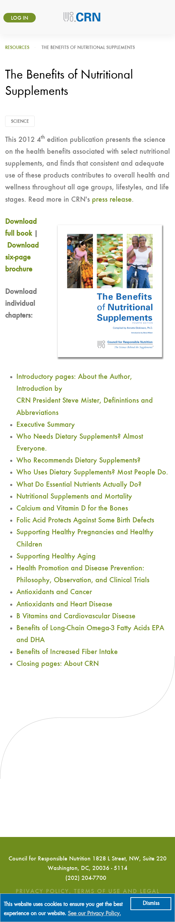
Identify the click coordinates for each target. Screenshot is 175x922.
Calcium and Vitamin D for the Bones (72, 508)
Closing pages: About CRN (57, 664)
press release (112, 199)
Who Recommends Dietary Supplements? (78, 460)
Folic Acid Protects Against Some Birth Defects (85, 520)
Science (20, 121)
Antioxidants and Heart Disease (64, 604)
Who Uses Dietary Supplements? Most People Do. (92, 472)
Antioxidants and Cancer (54, 592)
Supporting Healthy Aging (56, 556)
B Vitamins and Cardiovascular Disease (76, 616)
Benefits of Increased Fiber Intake (67, 652)
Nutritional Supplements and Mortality (74, 496)
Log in (19, 18)
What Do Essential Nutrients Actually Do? (79, 484)
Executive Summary (45, 425)
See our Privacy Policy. (94, 914)
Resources (17, 47)
